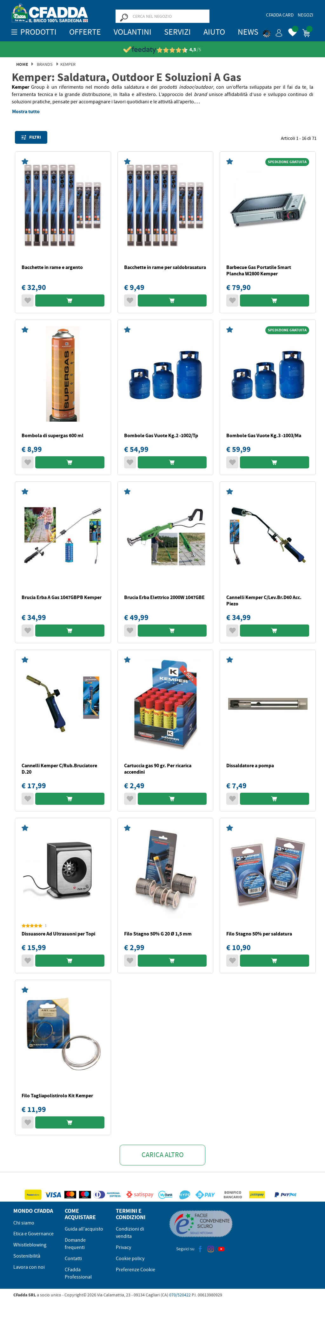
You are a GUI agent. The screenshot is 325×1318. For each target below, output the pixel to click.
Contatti (73, 1258)
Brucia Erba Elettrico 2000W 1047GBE (164, 597)
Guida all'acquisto (84, 1229)
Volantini (132, 32)
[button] (272, 32)
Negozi (305, 15)
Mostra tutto (26, 111)
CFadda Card (280, 15)
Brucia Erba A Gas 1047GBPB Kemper (62, 597)
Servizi (177, 32)
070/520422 (180, 1295)
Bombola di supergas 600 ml (52, 435)
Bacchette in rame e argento (52, 267)
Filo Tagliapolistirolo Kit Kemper (57, 1095)
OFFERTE (85, 32)
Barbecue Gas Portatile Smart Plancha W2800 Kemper (258, 270)
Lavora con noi (29, 1267)
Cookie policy (130, 1258)
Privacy (123, 1247)
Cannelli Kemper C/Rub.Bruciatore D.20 (59, 768)
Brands (44, 64)
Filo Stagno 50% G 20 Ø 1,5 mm (158, 933)
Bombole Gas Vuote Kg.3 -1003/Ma (263, 435)
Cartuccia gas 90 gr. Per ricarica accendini (157, 768)
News (248, 32)
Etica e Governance (33, 1234)
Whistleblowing (29, 1245)
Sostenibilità (26, 1256)
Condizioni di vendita (130, 1232)
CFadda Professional (78, 1273)
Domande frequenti (75, 1244)
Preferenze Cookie (135, 1269)
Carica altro (163, 1154)
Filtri (31, 137)
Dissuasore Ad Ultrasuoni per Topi (58, 933)
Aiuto (214, 32)
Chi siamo (23, 1223)
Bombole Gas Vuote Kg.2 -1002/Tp (161, 435)
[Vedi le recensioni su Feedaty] (163, 49)
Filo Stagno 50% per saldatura (259, 933)
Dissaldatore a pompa (250, 765)
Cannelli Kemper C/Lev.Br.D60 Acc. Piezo (264, 600)
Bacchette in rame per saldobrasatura (165, 267)
